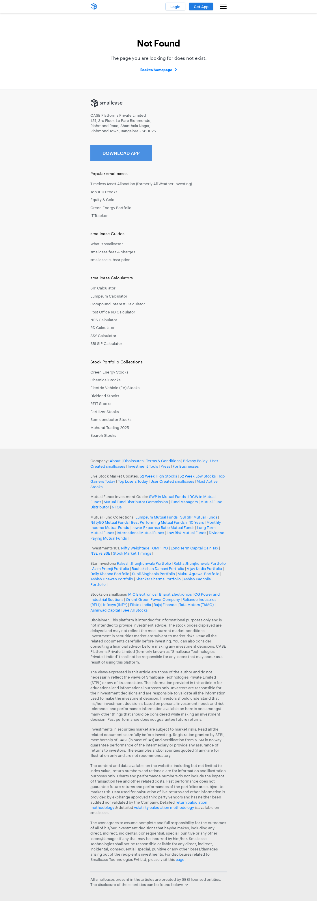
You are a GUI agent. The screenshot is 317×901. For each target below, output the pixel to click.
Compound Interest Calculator (117, 304)
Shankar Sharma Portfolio (158, 579)
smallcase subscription (110, 259)
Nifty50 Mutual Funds (109, 522)
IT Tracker (99, 215)
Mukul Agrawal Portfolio (198, 573)
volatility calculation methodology (164, 807)
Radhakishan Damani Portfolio (158, 568)
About (115, 460)
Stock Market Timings (132, 553)
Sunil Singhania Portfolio (153, 573)
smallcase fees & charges (112, 252)
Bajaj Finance (165, 604)
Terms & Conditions (163, 460)
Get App (201, 6)
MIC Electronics (142, 594)
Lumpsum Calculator (108, 296)
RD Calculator (102, 327)
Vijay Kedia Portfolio (204, 568)
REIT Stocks (100, 403)
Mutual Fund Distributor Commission (136, 501)
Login (175, 6)
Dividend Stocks (104, 395)
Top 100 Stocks (103, 192)
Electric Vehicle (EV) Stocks (114, 387)
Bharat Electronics (175, 594)
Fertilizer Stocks (104, 411)
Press (165, 466)
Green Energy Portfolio (110, 207)
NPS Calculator (103, 319)
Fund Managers (184, 501)
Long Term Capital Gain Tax (194, 548)
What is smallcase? (106, 243)
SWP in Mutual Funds (167, 496)
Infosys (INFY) (115, 604)
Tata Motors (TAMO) (196, 604)
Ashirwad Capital (105, 610)
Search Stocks (103, 435)
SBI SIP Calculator (106, 343)
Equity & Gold (102, 199)
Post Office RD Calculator (112, 312)
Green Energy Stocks (109, 372)
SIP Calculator (102, 288)
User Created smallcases (172, 481)
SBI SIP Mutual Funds (198, 517)
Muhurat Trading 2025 (109, 427)
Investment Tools (143, 466)
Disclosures (133, 460)
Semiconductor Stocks (110, 419)
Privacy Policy (195, 460)
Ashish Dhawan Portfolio (111, 579)
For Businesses (186, 466)
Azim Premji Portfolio (110, 568)
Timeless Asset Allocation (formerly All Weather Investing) (141, 183)
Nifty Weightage (135, 548)
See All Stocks (135, 610)
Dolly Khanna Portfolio (109, 573)
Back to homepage (156, 70)
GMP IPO (160, 548)
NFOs (117, 507)
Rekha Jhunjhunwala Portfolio (200, 563)
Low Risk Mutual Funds (186, 532)
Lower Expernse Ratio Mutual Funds (162, 527)
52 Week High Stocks (158, 476)
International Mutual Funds (140, 532)
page (180, 859)
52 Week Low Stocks (198, 476)
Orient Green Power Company (153, 599)
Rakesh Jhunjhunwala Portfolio (144, 563)
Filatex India (141, 604)
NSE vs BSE (100, 553)
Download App (121, 153)
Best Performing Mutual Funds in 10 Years (167, 522)
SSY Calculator (103, 335)
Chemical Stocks (105, 380)
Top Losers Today (133, 481)
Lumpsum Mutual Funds (156, 517)
